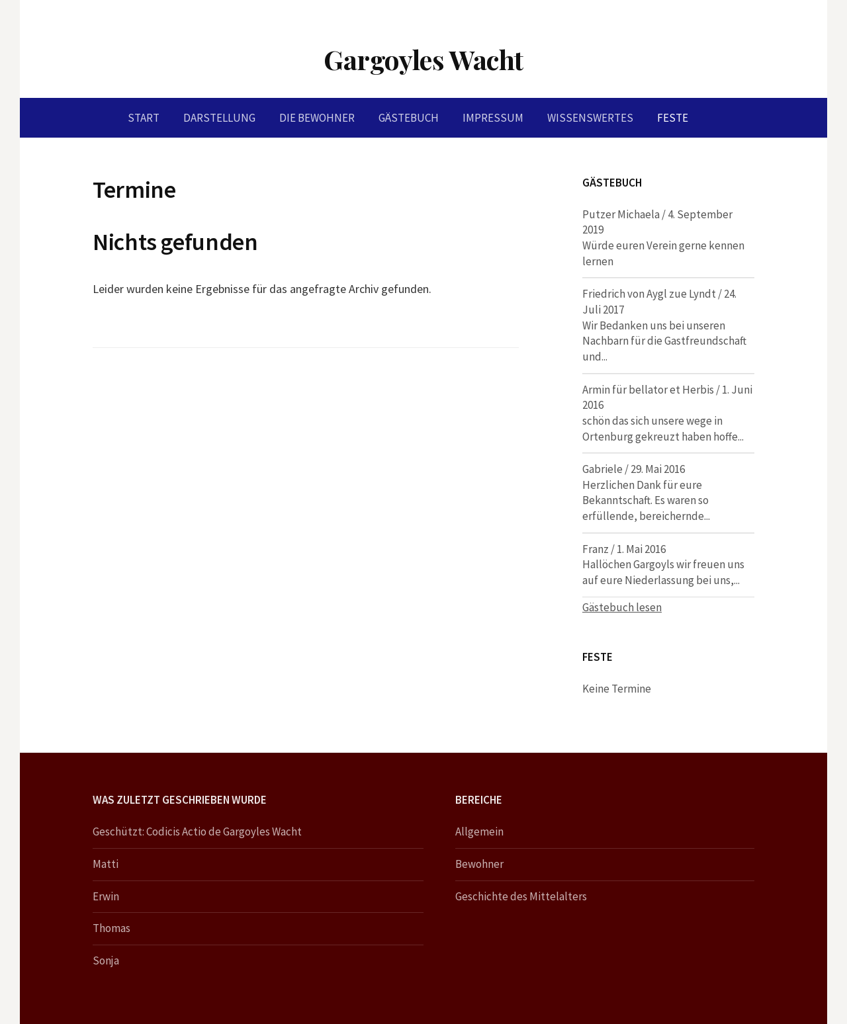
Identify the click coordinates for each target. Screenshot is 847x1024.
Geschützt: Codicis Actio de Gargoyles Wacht (197, 831)
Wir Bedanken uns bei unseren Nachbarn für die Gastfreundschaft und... (664, 341)
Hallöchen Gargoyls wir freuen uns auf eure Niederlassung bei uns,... (663, 572)
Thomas (111, 928)
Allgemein (479, 831)
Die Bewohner (317, 117)
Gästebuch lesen (622, 607)
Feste (672, 117)
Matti (105, 864)
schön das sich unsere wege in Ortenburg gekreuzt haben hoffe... (663, 428)
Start (143, 117)
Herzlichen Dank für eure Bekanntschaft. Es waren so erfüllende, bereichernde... (646, 500)
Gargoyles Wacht (423, 59)
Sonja (106, 960)
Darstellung (219, 117)
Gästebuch (409, 117)
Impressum (493, 117)
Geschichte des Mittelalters (521, 896)
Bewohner (479, 864)
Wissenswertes (590, 117)
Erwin (106, 896)
